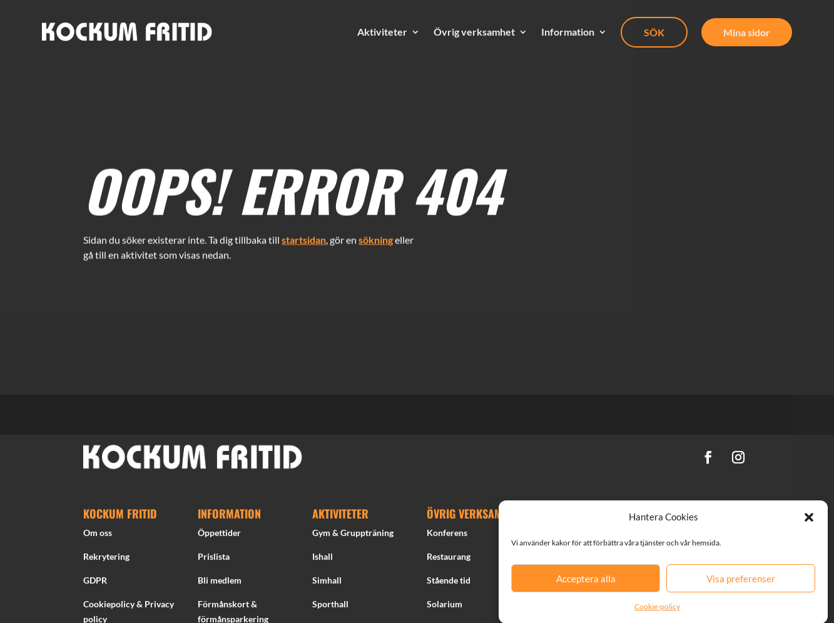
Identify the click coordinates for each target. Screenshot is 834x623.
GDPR (95, 582)
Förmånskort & (227, 606)
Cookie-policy (657, 610)
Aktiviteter (382, 32)
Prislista (214, 559)
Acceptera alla (586, 583)
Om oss (97, 535)
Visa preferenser (740, 583)
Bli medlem (220, 582)
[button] (809, 522)
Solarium (444, 606)
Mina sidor (746, 32)
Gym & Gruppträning (353, 535)
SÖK (654, 32)
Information (567, 32)
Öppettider (219, 535)
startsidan (304, 236)
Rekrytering (106, 559)
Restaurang (448, 559)
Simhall (327, 582)
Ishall (322, 559)
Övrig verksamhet (474, 32)
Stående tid (448, 582)
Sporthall (330, 606)
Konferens (447, 535)
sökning (376, 236)
